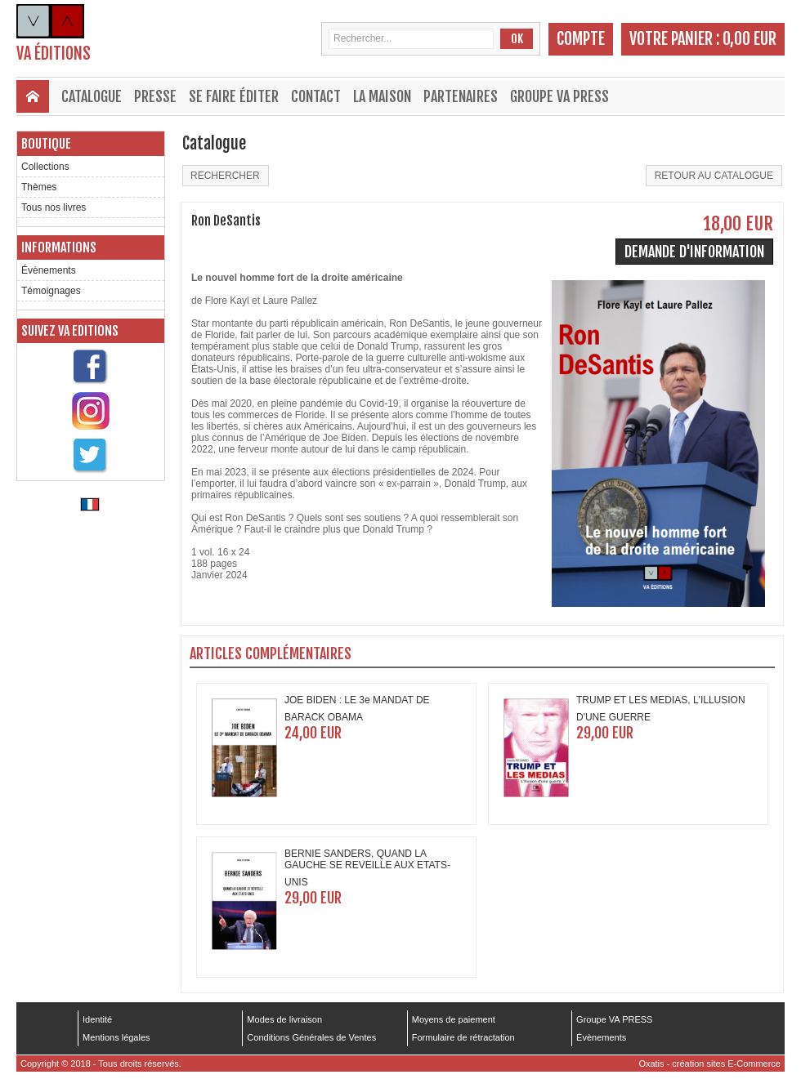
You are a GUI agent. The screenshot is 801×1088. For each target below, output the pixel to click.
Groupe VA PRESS (559, 96)
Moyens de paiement (453, 1019)
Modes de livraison (284, 1019)
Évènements (48, 270)
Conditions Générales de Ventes (311, 1037)
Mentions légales (116, 1037)
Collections (45, 166)
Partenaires (460, 96)
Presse (155, 96)
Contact (316, 96)
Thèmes (38, 187)
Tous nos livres (53, 207)
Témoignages (51, 291)
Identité (97, 1019)
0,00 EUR (749, 39)
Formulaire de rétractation (463, 1037)
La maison (382, 96)
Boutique (46, 144)
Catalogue (91, 96)
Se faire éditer (234, 96)
